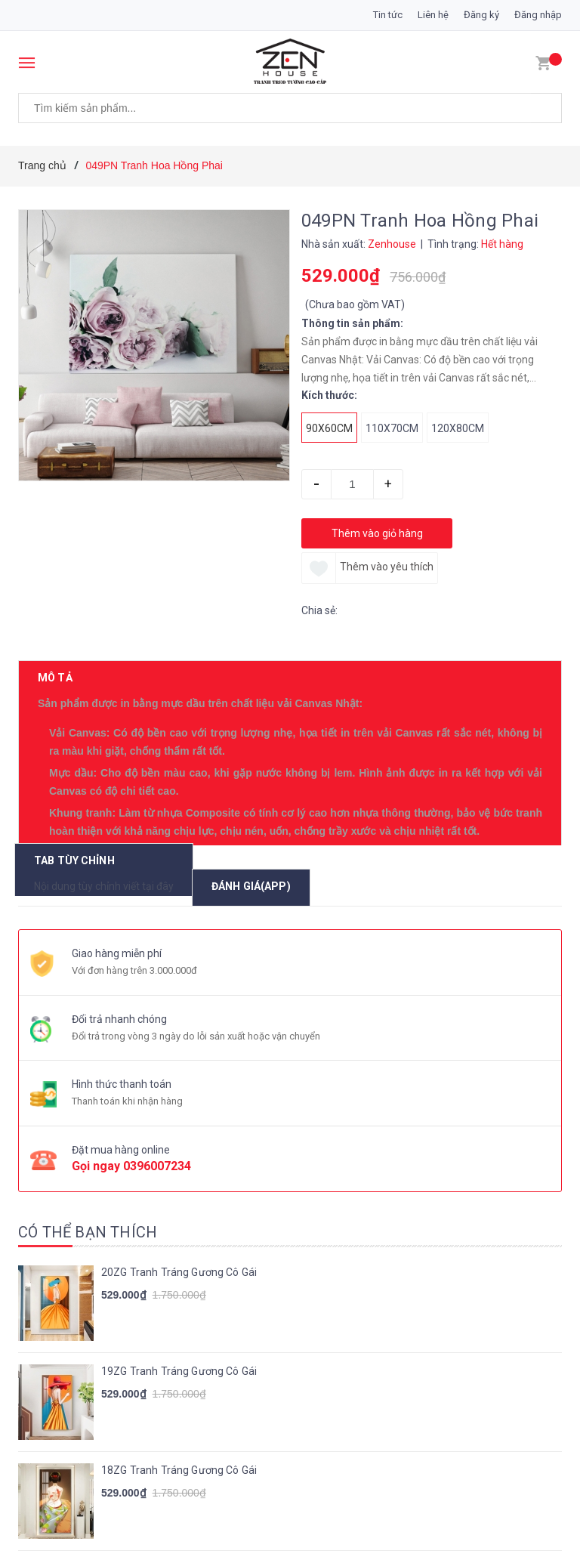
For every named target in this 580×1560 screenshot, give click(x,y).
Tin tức (388, 14)
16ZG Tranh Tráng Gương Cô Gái (179, 1457)
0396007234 (157, 956)
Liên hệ (433, 14)
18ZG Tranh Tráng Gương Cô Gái (179, 1259)
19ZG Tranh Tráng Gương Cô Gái (179, 1160)
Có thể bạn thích (87, 1021)
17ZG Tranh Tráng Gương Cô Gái (179, 1358)
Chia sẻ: (319, 610)
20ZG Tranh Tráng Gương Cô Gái (179, 1061)
